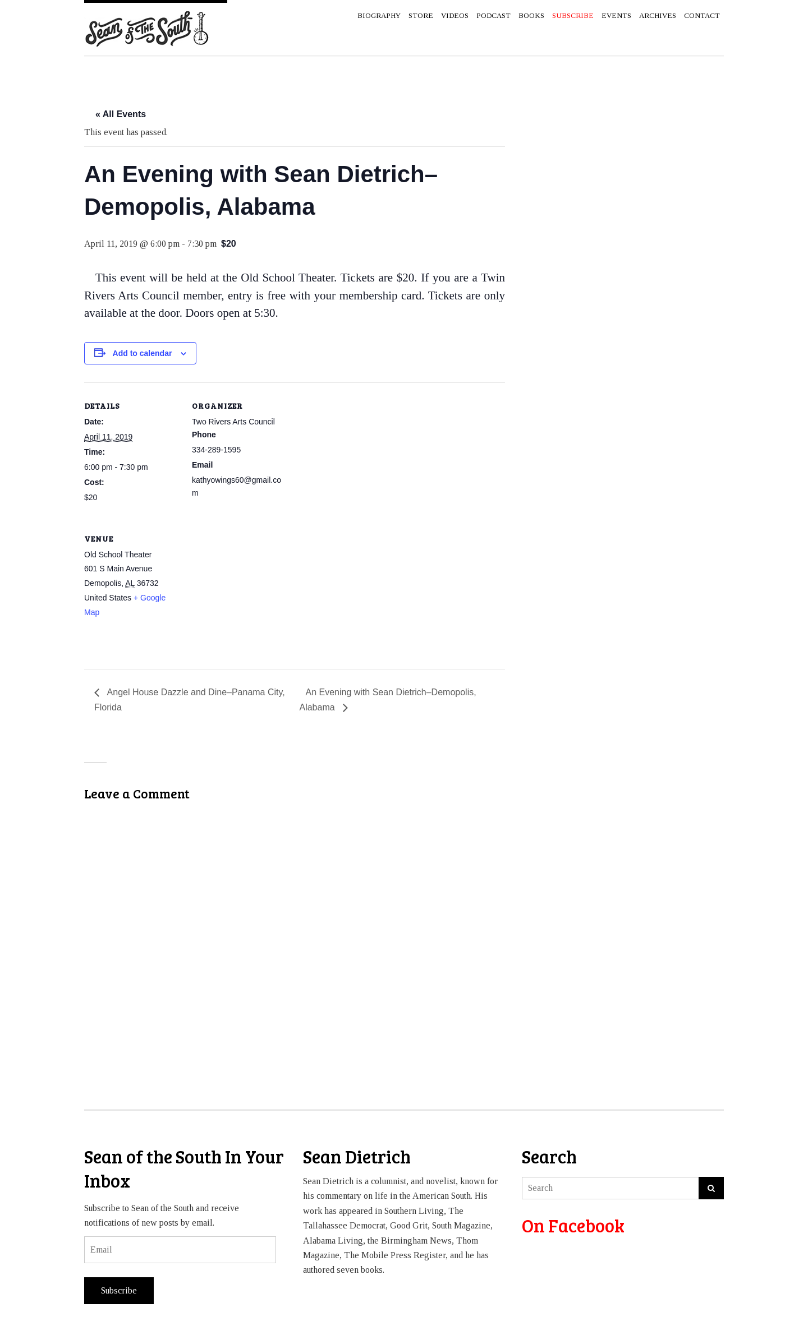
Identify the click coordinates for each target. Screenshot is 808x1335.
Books (531, 15)
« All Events (120, 114)
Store (420, 15)
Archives (657, 15)
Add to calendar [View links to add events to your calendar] (142, 353)
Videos (455, 15)
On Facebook (573, 1225)
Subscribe (119, 1290)
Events (616, 15)
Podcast (493, 15)
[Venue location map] (251, 592)
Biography (379, 15)
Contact (702, 15)
